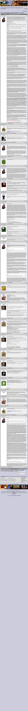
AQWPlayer (3, 294)
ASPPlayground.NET (14, 495)
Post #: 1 (25, 123)
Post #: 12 (25, 282)
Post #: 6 (25, 178)
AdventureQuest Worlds (22, 491)
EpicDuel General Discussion (17, 12)
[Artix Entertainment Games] (7, 12)
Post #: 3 (25, 142)
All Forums (2, 12)
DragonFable (7, 491)
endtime (4, 321)
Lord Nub (3, 226)
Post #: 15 (25, 318)
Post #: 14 (25, 301)
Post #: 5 (25, 165)
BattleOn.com (17, 491)
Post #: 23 (25, 405)
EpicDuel (14, 491)
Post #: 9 (25, 223)
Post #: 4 (25, 156)
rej (3, 126)
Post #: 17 (25, 348)
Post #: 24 (25, 414)
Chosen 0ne (3, 304)
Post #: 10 (25, 235)
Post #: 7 (25, 191)
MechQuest (11, 491)
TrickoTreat (3, 194)
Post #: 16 (25, 333)
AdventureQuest (4, 491)
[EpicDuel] (12, 12)
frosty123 (3, 238)
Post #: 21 (25, 389)
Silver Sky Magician (3, 181)
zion (3, 285)
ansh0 (4, 380)
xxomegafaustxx (4, 168)
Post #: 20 (25, 377)
